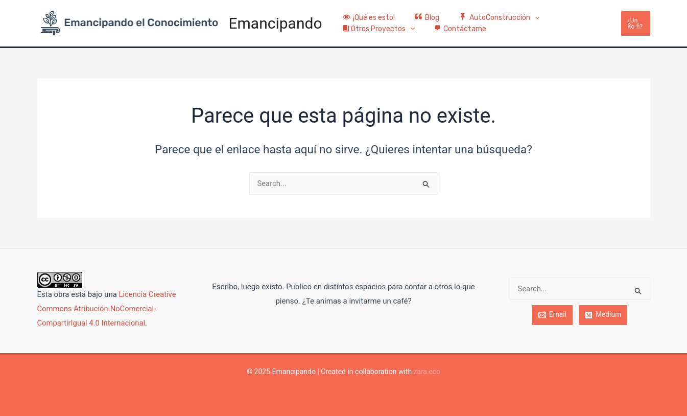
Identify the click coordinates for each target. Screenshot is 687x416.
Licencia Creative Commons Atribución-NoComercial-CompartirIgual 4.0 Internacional (107, 309)
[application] (522, 12)
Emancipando (275, 23)
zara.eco (426, 371)
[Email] (552, 315)
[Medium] (603, 315)
